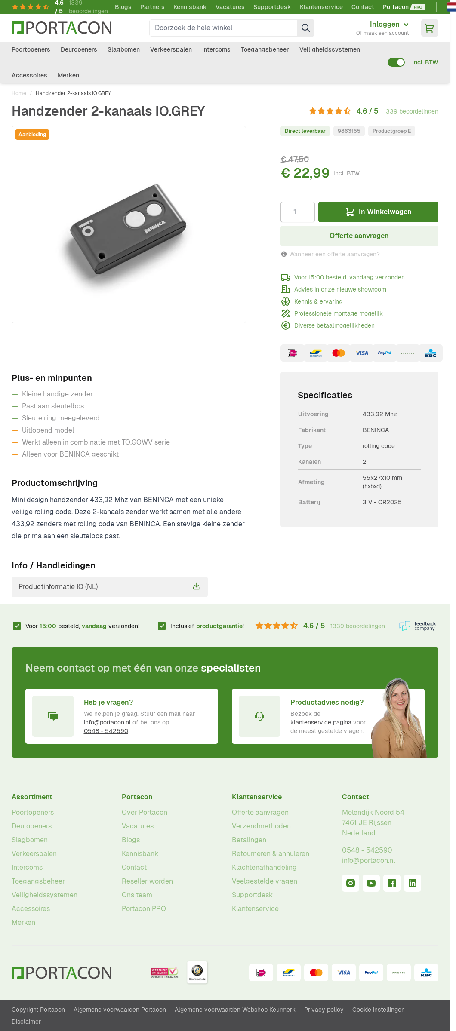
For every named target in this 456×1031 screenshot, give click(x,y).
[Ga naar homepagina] (61, 27)
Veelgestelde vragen (264, 881)
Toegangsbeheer (265, 49)
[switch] (396, 62)
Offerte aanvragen (260, 812)
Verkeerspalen (171, 49)
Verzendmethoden (261, 826)
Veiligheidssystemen (329, 49)
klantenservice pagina (320, 722)
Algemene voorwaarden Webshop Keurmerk (235, 1009)
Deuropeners (79, 49)
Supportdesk (272, 7)
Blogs (123, 7)
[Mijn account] (383, 28)
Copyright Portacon (38, 1009)
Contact (362, 7)
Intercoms (216, 49)
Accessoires (29, 75)
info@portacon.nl (107, 722)
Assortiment (32, 796)
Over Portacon (144, 812)
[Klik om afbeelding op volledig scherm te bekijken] (129, 224)
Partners (152, 7)
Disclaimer (26, 1021)
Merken (68, 75)
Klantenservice (321, 7)
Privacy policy (324, 1009)
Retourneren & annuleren (270, 853)
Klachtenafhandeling (264, 867)
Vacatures (230, 7)
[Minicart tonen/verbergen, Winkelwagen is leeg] (429, 28)
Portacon (137, 796)
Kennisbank (190, 7)
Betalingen (249, 839)
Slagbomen (124, 49)
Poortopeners (31, 49)
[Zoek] (305, 28)
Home (19, 93)
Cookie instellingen (378, 1009)
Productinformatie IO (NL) (109, 586)
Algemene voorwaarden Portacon (120, 1009)
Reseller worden (147, 881)
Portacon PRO (144, 908)
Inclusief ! (207, 626)
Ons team (137, 894)
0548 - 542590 (106, 731)
